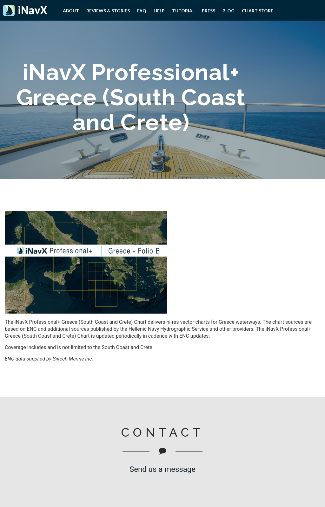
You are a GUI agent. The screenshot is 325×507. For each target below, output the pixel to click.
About (71, 10)
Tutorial (183, 10)
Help (159, 10)
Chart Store (257, 10)
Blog (228, 10)
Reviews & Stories (108, 10)
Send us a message (162, 469)
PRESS (208, 10)
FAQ (141, 10)
